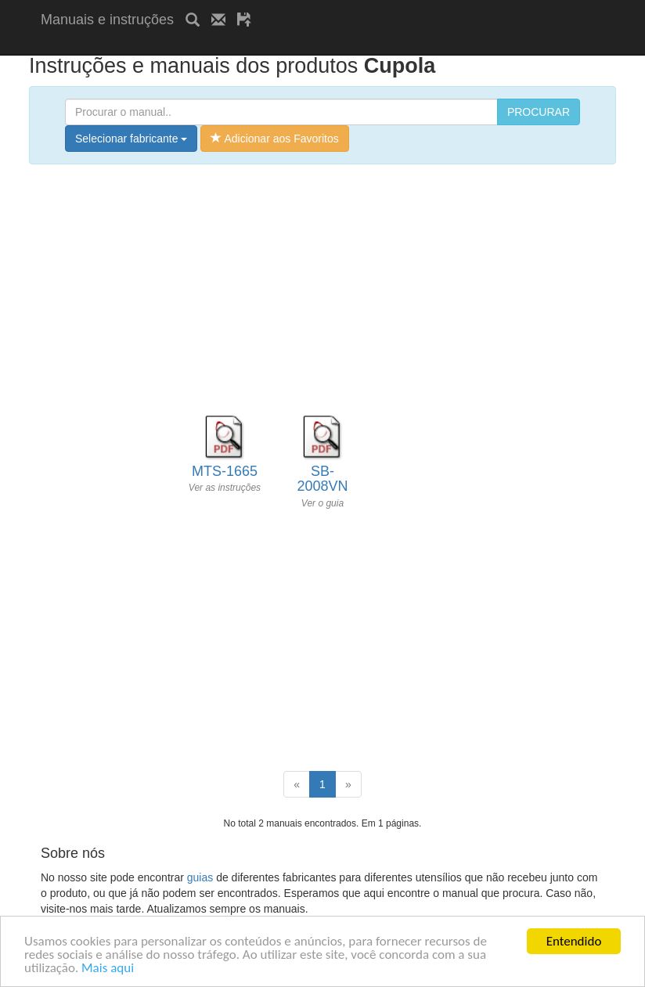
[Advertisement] (224, 45)
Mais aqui (107, 971)
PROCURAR (538, 112)
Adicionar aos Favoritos (274, 138)
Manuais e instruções (107, 19)
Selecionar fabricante (131, 138)
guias (200, 877)
